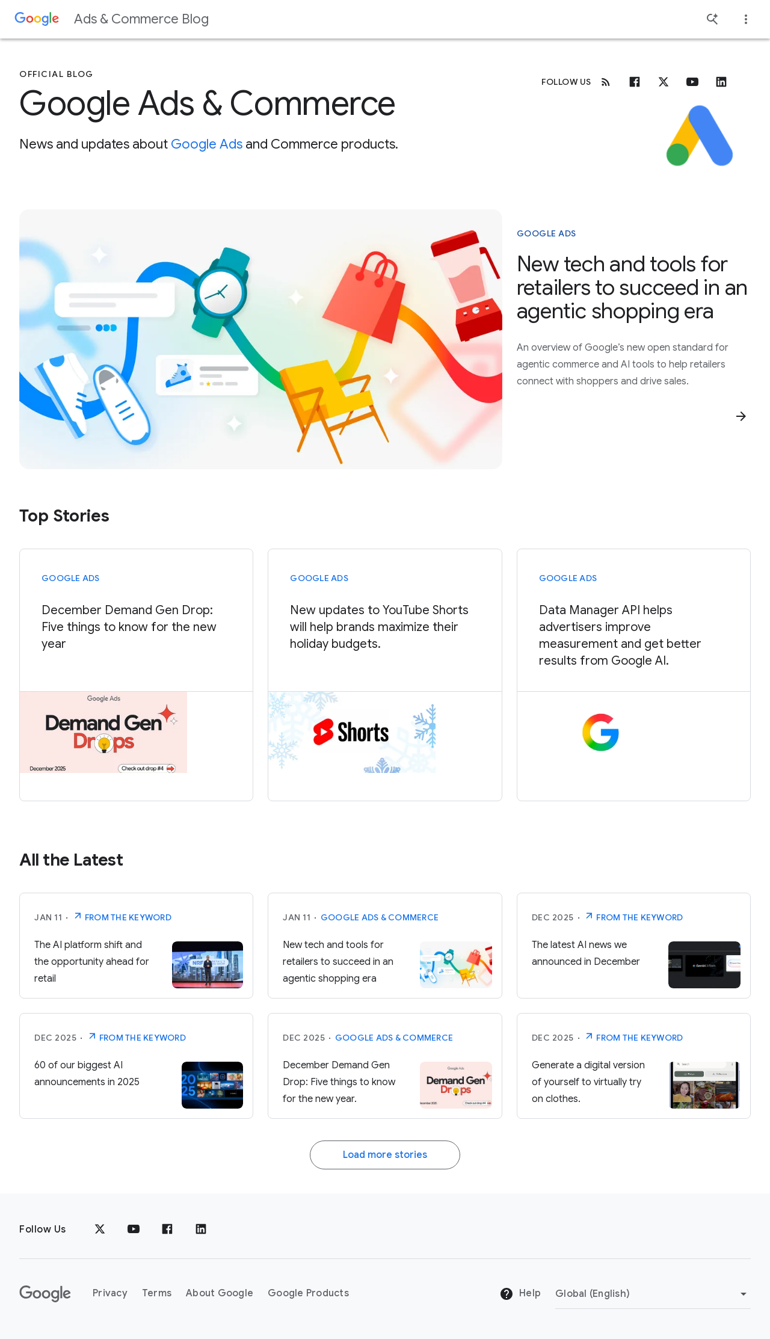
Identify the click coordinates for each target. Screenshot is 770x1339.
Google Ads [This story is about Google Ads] (546, 233)
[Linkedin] (721, 81)
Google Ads (206, 144)
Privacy (110, 1293)
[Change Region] (653, 1293)
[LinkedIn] (200, 1229)
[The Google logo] (45, 1293)
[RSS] (605, 81)
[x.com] (663, 81)
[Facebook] (634, 81)
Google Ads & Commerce (380, 917)
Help (520, 1294)
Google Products (308, 1293)
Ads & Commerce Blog (141, 19)
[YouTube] (133, 1229)
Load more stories (385, 1155)
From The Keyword (121, 916)
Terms (156, 1293)
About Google (219, 1293)
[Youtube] (692, 81)
